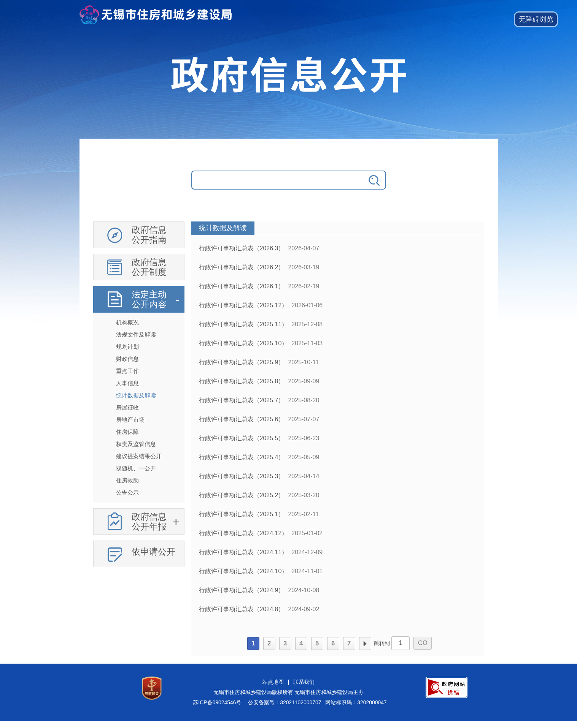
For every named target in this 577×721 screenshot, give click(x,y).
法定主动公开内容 (149, 299)
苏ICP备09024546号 (217, 702)
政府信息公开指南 (149, 235)
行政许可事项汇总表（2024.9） (242, 590)
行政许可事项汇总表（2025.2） (242, 495)
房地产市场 (130, 419)
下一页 (365, 643)
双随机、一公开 (136, 468)
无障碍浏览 (536, 19)
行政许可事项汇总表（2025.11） (243, 324)
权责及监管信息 (136, 444)
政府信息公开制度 (149, 267)
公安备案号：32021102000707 (284, 702)
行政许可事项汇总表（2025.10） (243, 343)
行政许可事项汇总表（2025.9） (242, 362)
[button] (536, 19)
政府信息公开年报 (149, 521)
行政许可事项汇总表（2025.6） (242, 419)
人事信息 (127, 383)
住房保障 (127, 431)
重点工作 (127, 371)
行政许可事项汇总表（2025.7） (242, 400)
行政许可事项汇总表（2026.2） (242, 267)
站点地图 (273, 682)
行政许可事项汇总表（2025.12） (243, 305)
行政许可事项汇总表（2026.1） (242, 286)
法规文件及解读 (136, 334)
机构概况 (127, 322)
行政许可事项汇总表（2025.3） (242, 476)
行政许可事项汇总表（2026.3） (242, 248)
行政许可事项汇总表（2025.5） (242, 438)
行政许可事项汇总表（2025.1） (242, 514)
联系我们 (304, 682)
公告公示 (127, 492)
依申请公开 (153, 552)
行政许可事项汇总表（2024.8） (242, 609)
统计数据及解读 (136, 395)
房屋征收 (127, 407)
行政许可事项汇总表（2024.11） (243, 552)
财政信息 (127, 359)
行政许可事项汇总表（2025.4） (242, 457)
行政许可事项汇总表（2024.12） (243, 533)
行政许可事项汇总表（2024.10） (243, 571)
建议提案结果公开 (139, 456)
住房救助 (127, 480)
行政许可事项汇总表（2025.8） (242, 381)
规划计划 (127, 346)
